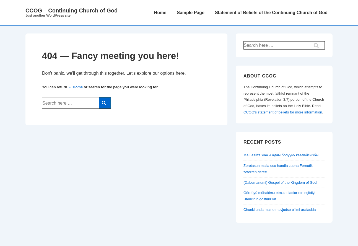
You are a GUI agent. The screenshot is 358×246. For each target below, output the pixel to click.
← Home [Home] (75, 87)
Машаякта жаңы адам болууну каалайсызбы (280, 155)
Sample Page (190, 12)
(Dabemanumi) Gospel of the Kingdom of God (280, 182)
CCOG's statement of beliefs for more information (282, 112)
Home (160, 12)
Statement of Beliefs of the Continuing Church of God (271, 12)
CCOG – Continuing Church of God (71, 10)
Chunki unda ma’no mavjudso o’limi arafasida (279, 210)
